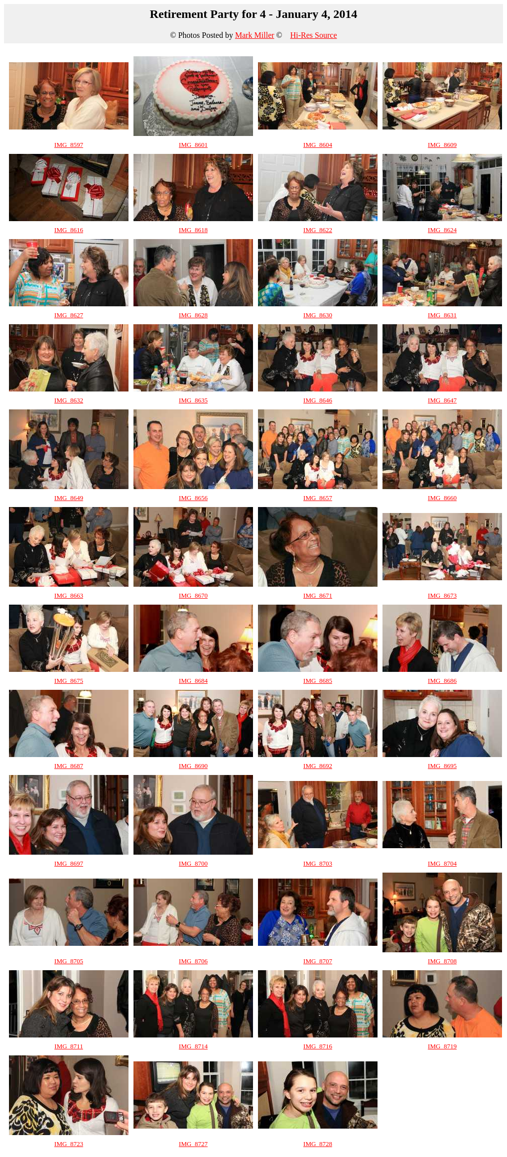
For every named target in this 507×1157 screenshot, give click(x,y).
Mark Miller (254, 35)
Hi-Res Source (313, 35)
